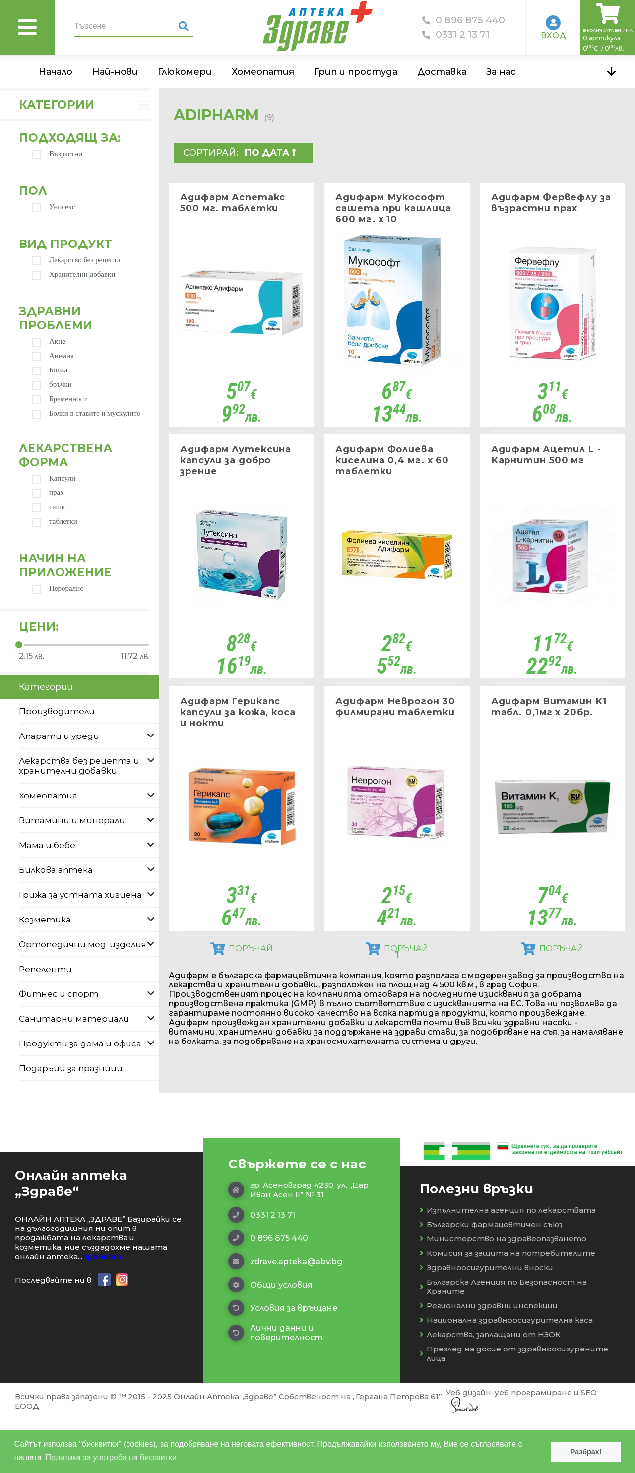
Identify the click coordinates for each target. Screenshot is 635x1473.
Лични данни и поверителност (275, 1386)
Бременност (59, 399)
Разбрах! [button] (586, 1452)
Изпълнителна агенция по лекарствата (508, 1263)
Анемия (53, 356)
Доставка (441, 71)
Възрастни (57, 154)
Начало (55, 71)
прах (48, 493)
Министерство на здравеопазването (503, 1292)
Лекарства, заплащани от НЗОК (490, 1388)
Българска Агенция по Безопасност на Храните (503, 1340)
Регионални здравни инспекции (489, 1359)
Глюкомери (185, 71)
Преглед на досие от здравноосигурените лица (514, 1407)
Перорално (58, 588)
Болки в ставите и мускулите (86, 413)
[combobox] (275, 153)
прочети (101, 1310)
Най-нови (115, 71)
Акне (48, 341)
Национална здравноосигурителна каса (506, 1373)
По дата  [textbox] (270, 152)
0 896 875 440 (463, 20)
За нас (501, 71)
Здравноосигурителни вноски (486, 1321)
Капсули (53, 478)
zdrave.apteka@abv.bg (285, 1315)
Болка (49, 370)
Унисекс (53, 207)
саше (48, 507)
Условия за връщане (282, 1361)
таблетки (54, 521)
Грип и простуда (355, 71)
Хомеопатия (263, 71)
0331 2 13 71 (456, 34)
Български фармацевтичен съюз (491, 1278)
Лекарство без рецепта (76, 260)
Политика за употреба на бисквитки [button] (111, 1457)
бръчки (52, 384)
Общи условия (270, 1338)
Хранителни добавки (73, 274)
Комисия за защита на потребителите (507, 1306)
